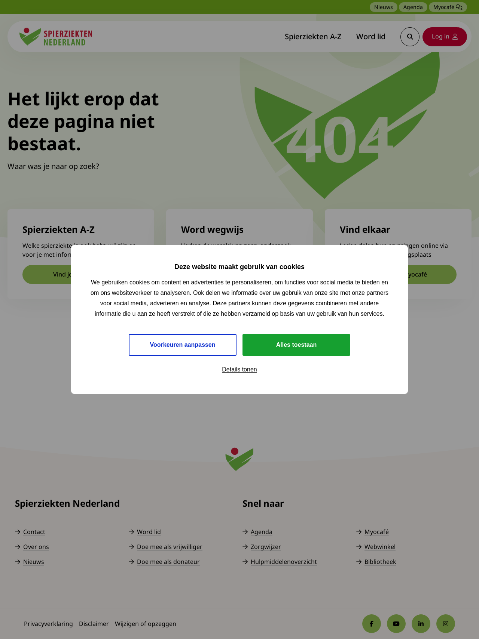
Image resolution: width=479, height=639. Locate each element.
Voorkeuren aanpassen (183, 345)
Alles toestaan (296, 345)
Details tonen (239, 369)
